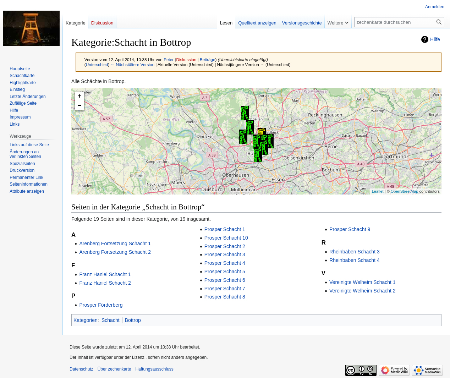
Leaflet (378, 191)
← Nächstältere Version (132, 64)
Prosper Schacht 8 (224, 297)
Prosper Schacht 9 (349, 229)
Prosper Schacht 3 (224, 254)
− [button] (80, 106)
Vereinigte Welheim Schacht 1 (362, 282)
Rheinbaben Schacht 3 (354, 251)
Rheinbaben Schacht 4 (354, 260)
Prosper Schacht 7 (224, 288)
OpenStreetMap (404, 191)
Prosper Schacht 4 (224, 263)
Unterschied (97, 64)
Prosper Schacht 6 (224, 280)
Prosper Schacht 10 (226, 238)
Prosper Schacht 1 (224, 229)
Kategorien (85, 320)
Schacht (110, 320)
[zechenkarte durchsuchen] (399, 22)
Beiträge (207, 59)
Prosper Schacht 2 (224, 246)
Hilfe (435, 39)
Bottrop (133, 320)
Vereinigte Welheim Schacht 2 (362, 291)
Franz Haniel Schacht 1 (105, 274)
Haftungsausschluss (154, 369)
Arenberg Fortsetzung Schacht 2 (115, 252)
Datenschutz (81, 369)
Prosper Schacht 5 (224, 271)
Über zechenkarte (114, 369)
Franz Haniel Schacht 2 (105, 283)
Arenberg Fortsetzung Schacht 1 (115, 243)
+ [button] (80, 96)
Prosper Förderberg (100, 305)
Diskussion (186, 59)
